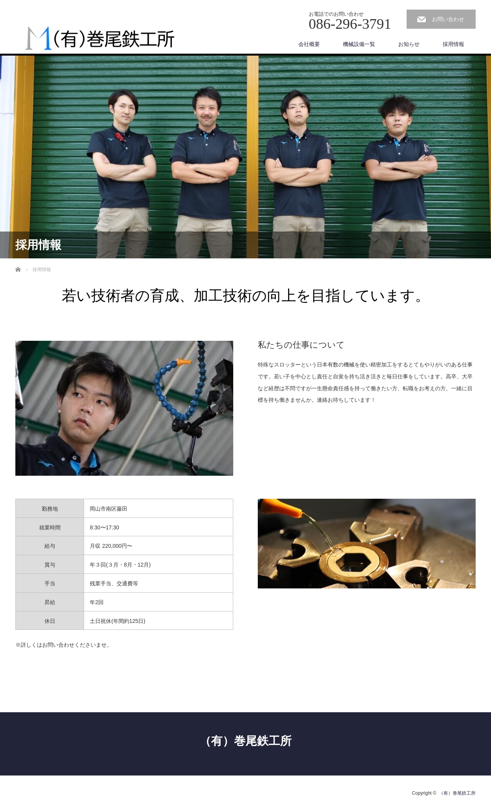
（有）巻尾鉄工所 (245, 740)
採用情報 (453, 44)
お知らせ (409, 44)
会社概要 (309, 44)
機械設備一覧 (359, 44)
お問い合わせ (448, 19)
